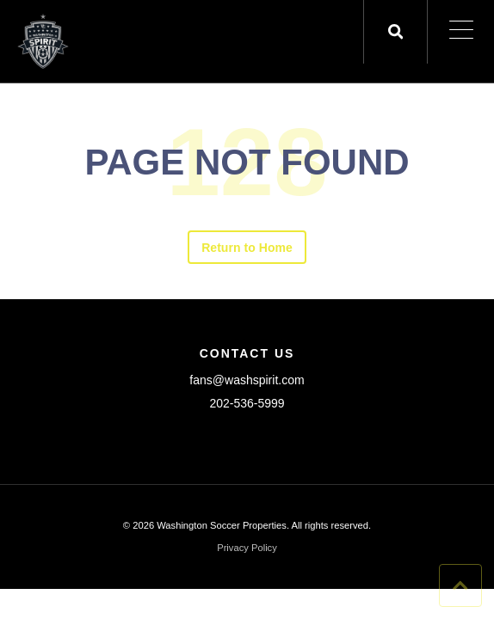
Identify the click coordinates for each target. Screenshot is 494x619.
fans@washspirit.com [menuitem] (246, 380)
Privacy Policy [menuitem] (247, 548)
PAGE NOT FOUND (246, 162)
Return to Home (247, 247)
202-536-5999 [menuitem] (246, 403)
